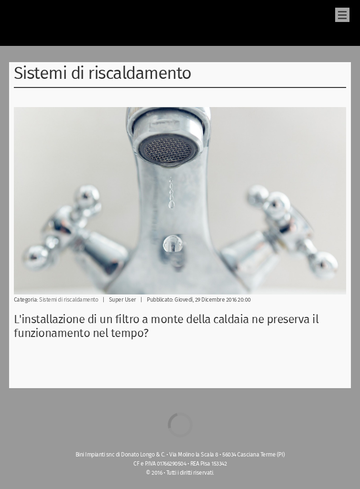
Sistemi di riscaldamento (68, 299)
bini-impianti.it (31, 23)
